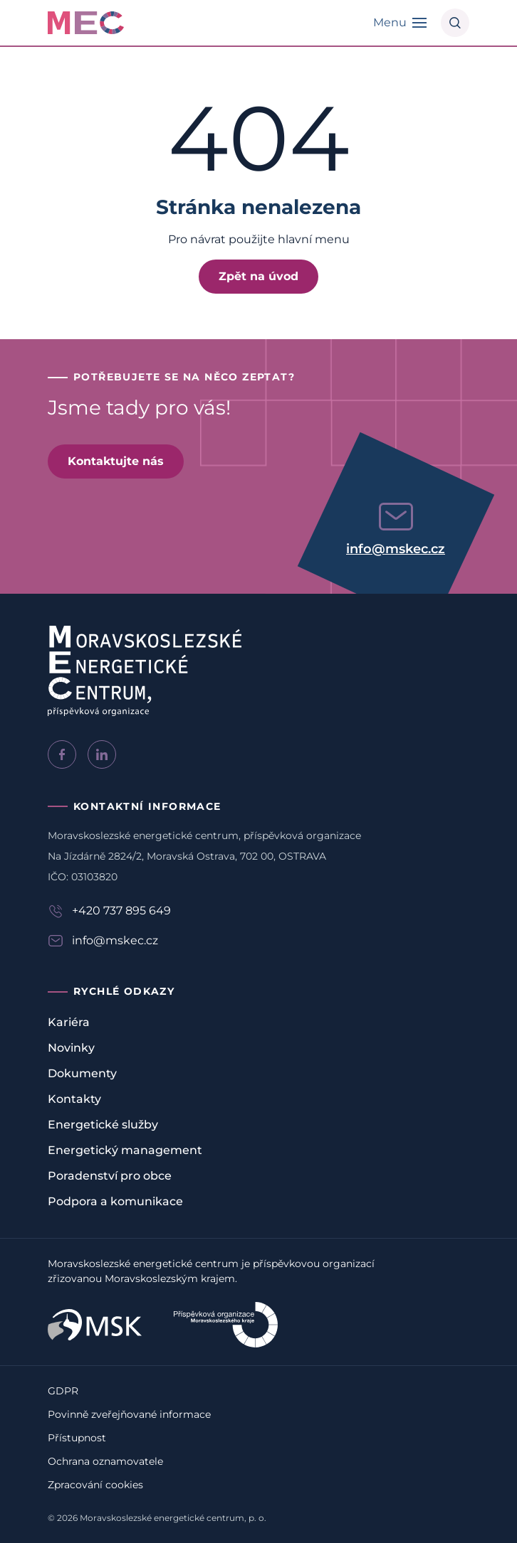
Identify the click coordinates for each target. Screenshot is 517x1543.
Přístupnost (77, 1437)
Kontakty (74, 1099)
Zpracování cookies (95, 1484)
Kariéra (69, 1022)
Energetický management (125, 1150)
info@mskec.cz (395, 549)
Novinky (71, 1048)
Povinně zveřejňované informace (129, 1414)
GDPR (63, 1390)
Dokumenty (82, 1073)
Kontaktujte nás (116, 461)
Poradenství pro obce (110, 1175)
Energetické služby (103, 1124)
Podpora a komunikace (115, 1201)
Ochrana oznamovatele (105, 1461)
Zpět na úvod (258, 276)
